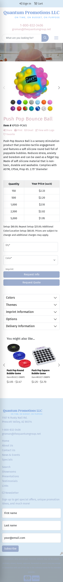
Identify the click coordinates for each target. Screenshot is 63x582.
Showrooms (9, 471)
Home (5, 440)
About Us (7, 445)
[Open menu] (56, 38)
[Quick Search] (22, 38)
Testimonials (9, 481)
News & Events (11, 454)
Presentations (10, 476)
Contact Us (8, 450)
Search (6, 467)
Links (5, 485)
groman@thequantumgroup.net (31, 29)
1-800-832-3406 (31, 25)
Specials (7, 459)
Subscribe (10, 548)
